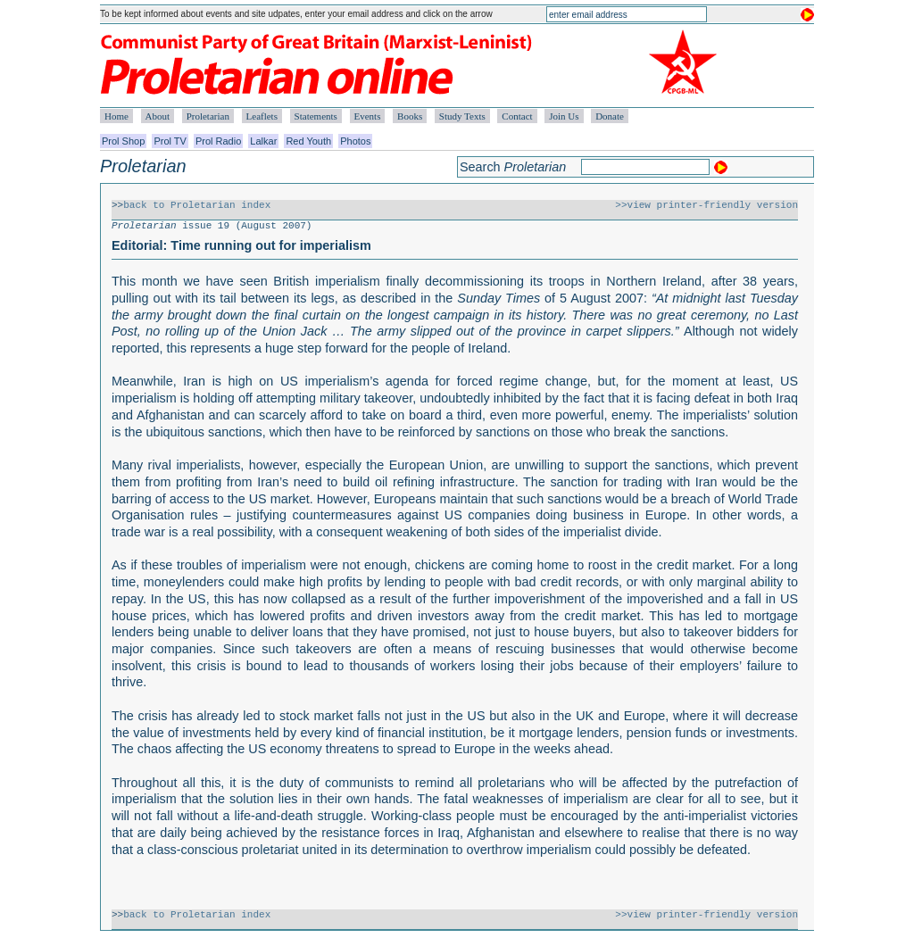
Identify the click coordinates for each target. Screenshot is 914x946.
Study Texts (462, 116)
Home (116, 116)
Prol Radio (218, 141)
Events (367, 116)
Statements (316, 116)
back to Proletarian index (196, 205)
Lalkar (263, 141)
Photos (355, 141)
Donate (609, 116)
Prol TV (170, 141)
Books (409, 116)
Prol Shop (123, 141)
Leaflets (262, 116)
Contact (517, 116)
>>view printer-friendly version (706, 205)
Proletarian (208, 116)
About (157, 116)
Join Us (563, 116)
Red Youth (308, 141)
